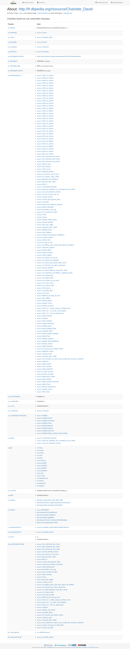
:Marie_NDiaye (44, 379)
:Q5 (40, 473)
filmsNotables (14, 396)
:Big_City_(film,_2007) (46, 182)
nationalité (13, 401)
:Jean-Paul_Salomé (45, 247)
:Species (40, 486)
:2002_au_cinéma (45, 108)
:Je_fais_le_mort (44, 242)
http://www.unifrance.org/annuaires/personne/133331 (53, 502)
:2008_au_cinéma (45, 123)
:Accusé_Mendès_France (47, 552)
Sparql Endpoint (117, 2)
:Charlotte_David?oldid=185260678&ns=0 (53, 527)
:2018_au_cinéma (45, 151)
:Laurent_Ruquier (45, 268)
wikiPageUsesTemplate (17, 415)
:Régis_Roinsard (45, 346)
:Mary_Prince (43, 384)
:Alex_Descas (44, 166)
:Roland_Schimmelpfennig (48, 341)
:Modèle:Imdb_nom (45, 431)
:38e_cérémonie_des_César (48, 161)
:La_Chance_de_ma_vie (47, 257)
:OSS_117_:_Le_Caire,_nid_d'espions (51, 311)
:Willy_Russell (44, 364)
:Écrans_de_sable (45, 374)
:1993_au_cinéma (45, 88)
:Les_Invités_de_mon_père (48, 280)
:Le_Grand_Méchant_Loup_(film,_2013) (52, 270)
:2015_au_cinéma (45, 144)
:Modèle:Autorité (44, 418)
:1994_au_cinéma (45, 90)
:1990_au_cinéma (45, 80)
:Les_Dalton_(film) (45, 278)
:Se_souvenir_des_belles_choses (50, 349)
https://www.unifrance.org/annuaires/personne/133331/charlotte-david (59, 56)
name (11, 537)
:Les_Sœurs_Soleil (45, 285)
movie (11, 37)
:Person (40, 450)
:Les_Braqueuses (45, 275)
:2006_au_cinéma (45, 118)
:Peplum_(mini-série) (46, 610)
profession (12, 51)
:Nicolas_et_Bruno (45, 306)
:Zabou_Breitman (45, 369)
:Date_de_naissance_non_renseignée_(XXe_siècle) (56, 189)
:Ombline (42, 318)
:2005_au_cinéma (45, 116)
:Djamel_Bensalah (45, 207)
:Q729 (41, 475)
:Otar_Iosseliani (44, 321)
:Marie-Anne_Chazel (46, 376)
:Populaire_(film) (44, 37)
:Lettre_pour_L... (44, 288)
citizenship (12, 32)
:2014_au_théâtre (45, 141)
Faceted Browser (101, 2)
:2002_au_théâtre (45, 111)
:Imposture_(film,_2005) (47, 227)
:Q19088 (41, 463)
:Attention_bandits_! (46, 171)
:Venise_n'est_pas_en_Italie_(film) (50, 625)
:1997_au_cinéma (45, 98)
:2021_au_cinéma (45, 154)
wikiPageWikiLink (14, 75)
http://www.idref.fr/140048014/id (47, 512)
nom (11, 406)
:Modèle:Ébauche (45, 425)
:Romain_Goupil (44, 343)
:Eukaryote (41, 483)
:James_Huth (43, 240)
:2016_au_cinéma (45, 149)
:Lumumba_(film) (45, 290)
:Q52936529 (43, 510)
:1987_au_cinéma (45, 75)
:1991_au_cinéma (45, 83)
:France (42, 32)
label (10, 495)
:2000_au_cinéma (45, 106)
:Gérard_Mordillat (45, 222)
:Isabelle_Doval (44, 230)
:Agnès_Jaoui (44, 164)
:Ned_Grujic (43, 392)
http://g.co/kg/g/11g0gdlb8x (45, 517)
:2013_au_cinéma (45, 138)
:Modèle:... (43, 415)
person (21, 13)
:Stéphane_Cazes (45, 351)
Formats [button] (41, 2)
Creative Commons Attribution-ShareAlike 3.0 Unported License (82, 647)
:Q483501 (42, 470)
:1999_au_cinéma (45, 103)
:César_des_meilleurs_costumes (50, 204)
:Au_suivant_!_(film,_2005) (48, 176)
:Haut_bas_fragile (45, 225)
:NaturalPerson (42, 478)
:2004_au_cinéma (45, 113)
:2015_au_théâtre (45, 146)
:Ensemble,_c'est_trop (46, 209)
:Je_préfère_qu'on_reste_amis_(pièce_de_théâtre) (55, 245)
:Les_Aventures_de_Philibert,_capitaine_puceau (55, 273)
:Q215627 (42, 465)
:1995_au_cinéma (45, 93)
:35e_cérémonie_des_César (48, 159)
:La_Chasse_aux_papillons (48, 260)
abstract (11, 28)
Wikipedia (50, 647)
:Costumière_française (47, 187)
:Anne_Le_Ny (44, 169)
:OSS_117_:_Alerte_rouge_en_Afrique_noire (53, 308)
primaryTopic (14, 637)
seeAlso (11, 500)
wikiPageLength (14, 66)
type (10, 448)
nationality (12, 42)
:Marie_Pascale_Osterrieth (48, 381)
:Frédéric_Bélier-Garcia (47, 219)
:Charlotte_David (45, 532)
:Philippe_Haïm (44, 326)
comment (12, 490)
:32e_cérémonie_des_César (48, 156)
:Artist (39, 458)
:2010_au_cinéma (45, 128)
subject (11, 438)
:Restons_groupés (45, 338)
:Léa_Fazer (43, 293)
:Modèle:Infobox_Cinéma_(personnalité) (52, 433)
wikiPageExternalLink (16, 56)
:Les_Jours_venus (45, 283)
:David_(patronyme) (45, 567)
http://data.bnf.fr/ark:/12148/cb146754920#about (52, 520)
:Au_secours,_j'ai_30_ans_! (48, 174)
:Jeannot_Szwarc (45, 252)
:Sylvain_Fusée (44, 389)
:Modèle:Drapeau (45, 428)
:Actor (39, 455)
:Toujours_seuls (44, 354)
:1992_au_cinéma (45, 85)
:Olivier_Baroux (44, 316)
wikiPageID (12, 61)
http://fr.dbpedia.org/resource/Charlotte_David (56, 9)
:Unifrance (42, 361)
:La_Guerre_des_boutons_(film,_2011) (51, 263)
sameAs (11, 510)
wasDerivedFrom (14, 527)
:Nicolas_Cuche (44, 303)
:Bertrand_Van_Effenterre (47, 179)
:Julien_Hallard (44, 255)
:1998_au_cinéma (45, 101)
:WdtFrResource (43, 632)
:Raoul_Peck (43, 336)
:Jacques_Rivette (45, 237)
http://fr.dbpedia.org (43, 13)
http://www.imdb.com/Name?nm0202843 (49, 505)
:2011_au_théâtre (45, 133)
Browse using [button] (28, 2)
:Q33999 (41, 468)
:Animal (40, 481)
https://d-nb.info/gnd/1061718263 (47, 522)
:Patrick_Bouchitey (45, 323)
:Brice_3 (42, 184)
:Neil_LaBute (43, 298)
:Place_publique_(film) (46, 328)
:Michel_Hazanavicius (46, 387)
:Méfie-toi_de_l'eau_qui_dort (48, 295)
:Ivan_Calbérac (44, 232)
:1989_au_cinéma (45, 78)
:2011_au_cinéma (45, 131)
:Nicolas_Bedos (44, 300)
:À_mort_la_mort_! (45, 371)
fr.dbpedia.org (67, 13)
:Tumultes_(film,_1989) (46, 356)
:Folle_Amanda (44, 574)
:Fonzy (41, 214)
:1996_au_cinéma (45, 95)
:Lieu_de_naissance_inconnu (49, 192)
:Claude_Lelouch (45, 197)
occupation (12, 47)
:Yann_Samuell (44, 366)
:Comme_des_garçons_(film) (48, 199)
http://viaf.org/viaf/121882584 (46, 515)
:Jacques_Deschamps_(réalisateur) (50, 235)
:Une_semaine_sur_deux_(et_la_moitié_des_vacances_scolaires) (60, 359)
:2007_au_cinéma (45, 121)
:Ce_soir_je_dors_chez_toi (48, 194)
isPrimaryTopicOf (14, 532)
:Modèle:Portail (44, 423)
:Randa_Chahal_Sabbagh (47, 333)
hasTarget (13, 632)
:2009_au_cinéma (45, 126)
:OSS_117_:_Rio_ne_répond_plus (50, 313)
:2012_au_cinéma (45, 136)
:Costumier (43, 47)
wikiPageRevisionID (15, 70)
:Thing (40, 448)
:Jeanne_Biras (44, 250)
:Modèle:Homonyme (46, 420)
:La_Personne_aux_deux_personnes (51, 265)
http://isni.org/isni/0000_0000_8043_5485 (50, 500)
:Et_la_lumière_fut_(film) (47, 212)
